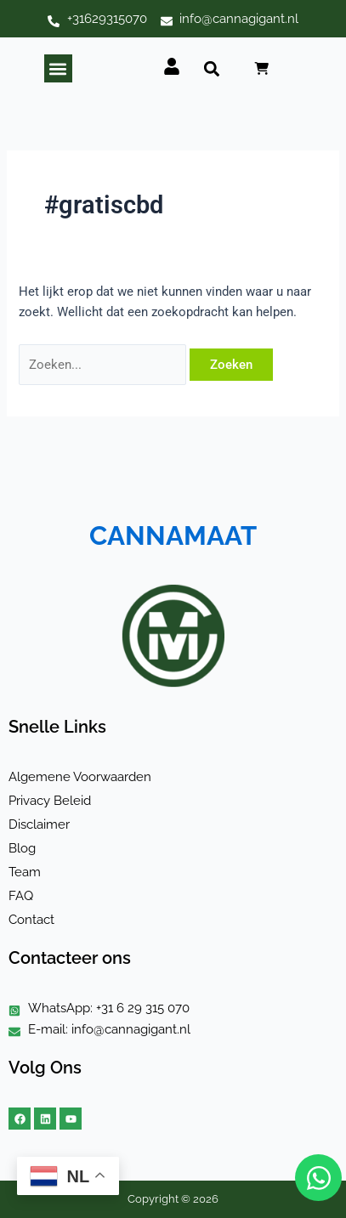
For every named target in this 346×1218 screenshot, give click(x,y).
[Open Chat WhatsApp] (318, 1177)
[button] (58, 68)
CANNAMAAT (173, 535)
